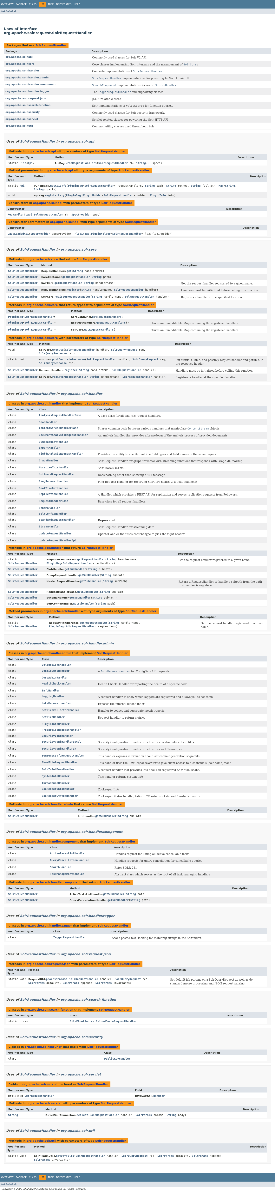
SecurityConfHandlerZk (59, 748)
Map (221, 185)
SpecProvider (81, 214)
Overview (7, 4)
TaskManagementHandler (67, 873)
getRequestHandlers (106, 316)
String (141, 163)
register (73, 289)
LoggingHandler (53, 696)
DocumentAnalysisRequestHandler (63, 434)
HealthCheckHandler (56, 683)
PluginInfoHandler (55, 724)
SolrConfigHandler (53, 513)
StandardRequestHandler (57, 519)
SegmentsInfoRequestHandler (63, 755)
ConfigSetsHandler (55, 670)
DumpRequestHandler (53, 441)
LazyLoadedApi (18, 233)
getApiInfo (58, 185)
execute (58, 349)
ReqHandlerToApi (20, 214)
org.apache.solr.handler (22, 70)
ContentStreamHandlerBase (58, 427)
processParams (56, 979)
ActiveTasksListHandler (68, 853)
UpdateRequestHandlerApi (57, 540)
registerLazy (54, 195)
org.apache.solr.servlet (21, 119)
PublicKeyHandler (117, 1058)
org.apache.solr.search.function (27, 105)
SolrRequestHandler (50, 45)
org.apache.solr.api (19, 56)
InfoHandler (51, 690)
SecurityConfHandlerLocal (61, 741)
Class (32, 4)
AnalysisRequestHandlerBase (60, 415)
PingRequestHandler (53, 481)
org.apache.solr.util (19, 125)
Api (30, 163)
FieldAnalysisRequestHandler (61, 453)
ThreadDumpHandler (55, 783)
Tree (51, 4)
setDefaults (65, 1155)
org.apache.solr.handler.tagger (27, 91)
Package (21, 4)
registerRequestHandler (72, 296)
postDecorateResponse (68, 359)
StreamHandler (49, 526)
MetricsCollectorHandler (60, 710)
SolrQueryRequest (124, 349)
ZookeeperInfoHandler (58, 788)
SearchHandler (60, 867)
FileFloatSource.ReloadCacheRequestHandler (103, 1021)
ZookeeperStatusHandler (60, 795)
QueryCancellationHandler (69, 860)
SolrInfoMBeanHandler (58, 769)
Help (77, 4)
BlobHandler (48, 422)
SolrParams (36, 982)
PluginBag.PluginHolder (84, 195)
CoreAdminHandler (55, 677)
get (69, 270)
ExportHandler (49, 447)
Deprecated (64, 4)
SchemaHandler (49, 507)
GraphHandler (48, 460)
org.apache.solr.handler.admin (27, 77)
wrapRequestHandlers (81, 163)
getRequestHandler (76, 276)
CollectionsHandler (56, 664)
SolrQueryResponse (53, 353)
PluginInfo (157, 195)
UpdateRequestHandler (55, 533)
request (82, 1115)
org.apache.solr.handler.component (30, 84)
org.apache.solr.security (22, 112)
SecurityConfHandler (57, 735)
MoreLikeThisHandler (54, 467)
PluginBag (75, 185)
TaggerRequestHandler (69, 937)
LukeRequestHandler (56, 703)
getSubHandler (75, 569)
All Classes (8, 10)
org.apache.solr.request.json (25, 98)
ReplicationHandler (53, 494)
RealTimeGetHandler (53, 488)
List (23, 163)
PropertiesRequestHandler (61, 729)
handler (159, 1095)
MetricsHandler (53, 717)
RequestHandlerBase (53, 500)
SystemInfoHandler (55, 776)
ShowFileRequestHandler (60, 762)
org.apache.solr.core (20, 63)
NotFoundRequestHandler (57, 474)
